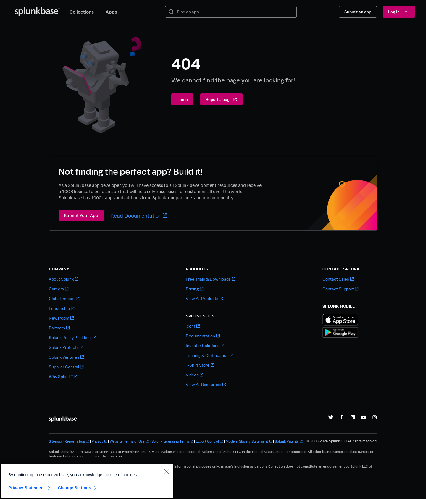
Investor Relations (205, 345)
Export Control (209, 441)
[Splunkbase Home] (37, 12)
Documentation (203, 335)
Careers (58, 288)
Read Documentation (138, 215)
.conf (193, 325)
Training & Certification (209, 355)
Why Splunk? (63, 376)
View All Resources (206, 384)
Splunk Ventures (66, 356)
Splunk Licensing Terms (172, 441)
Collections (82, 12)
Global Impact (64, 298)
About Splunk (63, 278)
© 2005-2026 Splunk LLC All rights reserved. (341, 441)
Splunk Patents (289, 441)
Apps (111, 12)
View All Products (204, 298)
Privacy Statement (26, 487)
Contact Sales (338, 278)
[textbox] (235, 12)
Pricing (194, 288)
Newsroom (61, 317)
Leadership (61, 308)
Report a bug (76, 441)
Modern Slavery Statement (249, 441)
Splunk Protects (66, 347)
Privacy (99, 441)
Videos (194, 374)
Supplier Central (66, 366)
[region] (87, 481)
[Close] (166, 471)
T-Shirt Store (200, 364)
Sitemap (55, 441)
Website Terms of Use (129, 441)
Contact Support (340, 288)
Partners (59, 327)
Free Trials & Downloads (210, 278)
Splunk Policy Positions (72, 337)
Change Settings (74, 487)
